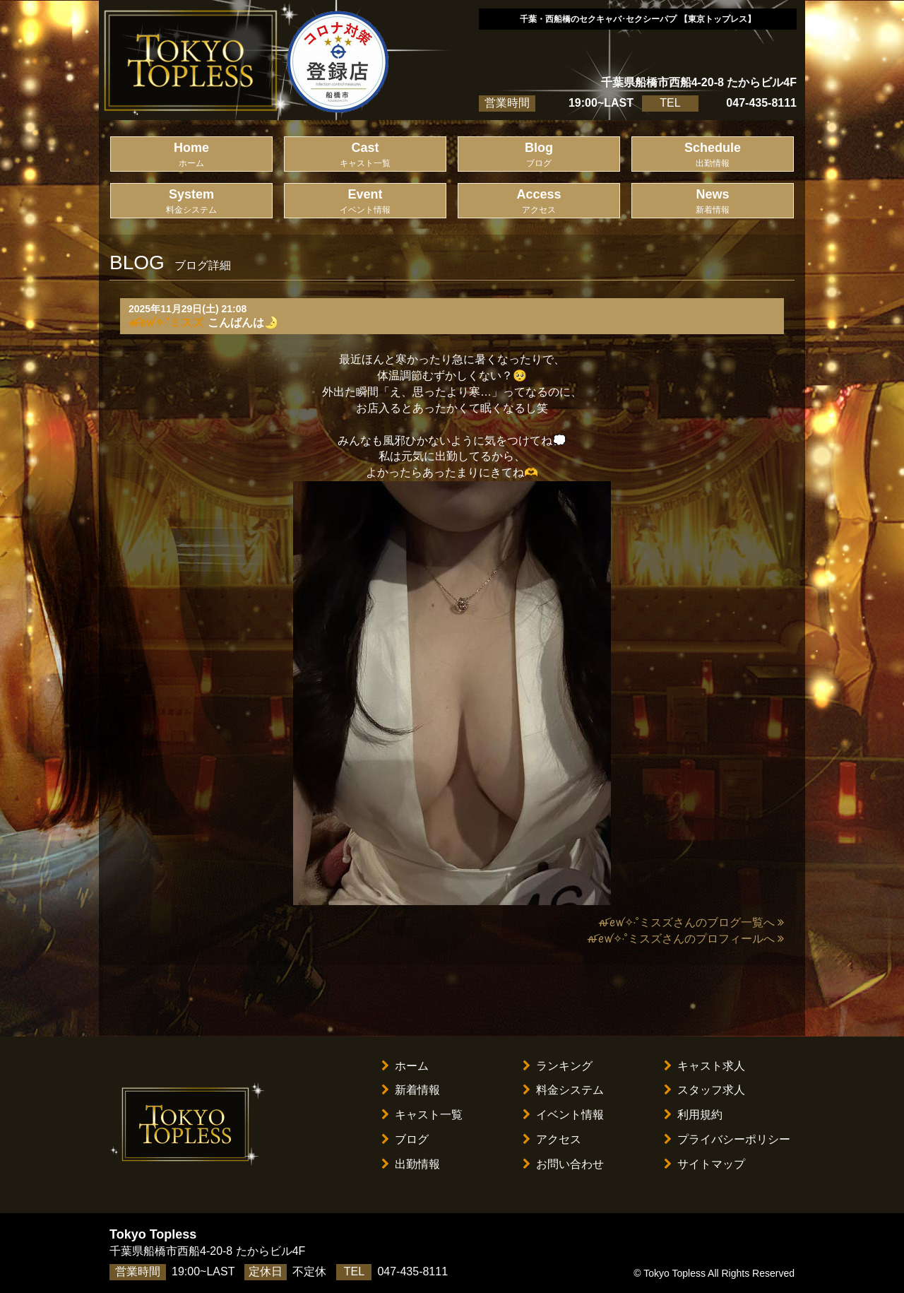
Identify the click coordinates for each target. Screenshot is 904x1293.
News (712, 201)
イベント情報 (563, 1115)
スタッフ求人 (704, 1090)
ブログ (405, 1139)
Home (191, 155)
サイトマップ (704, 1164)
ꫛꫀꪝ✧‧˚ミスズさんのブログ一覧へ (691, 922)
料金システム (563, 1090)
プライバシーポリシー (727, 1139)
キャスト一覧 (422, 1115)
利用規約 (693, 1115)
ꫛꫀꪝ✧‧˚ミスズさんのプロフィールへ (685, 939)
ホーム (405, 1066)
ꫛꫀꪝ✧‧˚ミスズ (166, 323)
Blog (538, 155)
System (191, 201)
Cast (365, 155)
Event (365, 201)
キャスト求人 (704, 1066)
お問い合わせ (563, 1164)
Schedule (712, 155)
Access (538, 201)
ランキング (558, 1066)
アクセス (552, 1139)
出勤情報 (410, 1164)
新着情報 (410, 1090)
